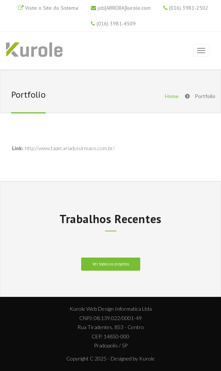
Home (172, 96)
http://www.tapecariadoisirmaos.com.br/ (70, 148)
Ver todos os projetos (110, 264)
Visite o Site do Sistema (51, 7)
